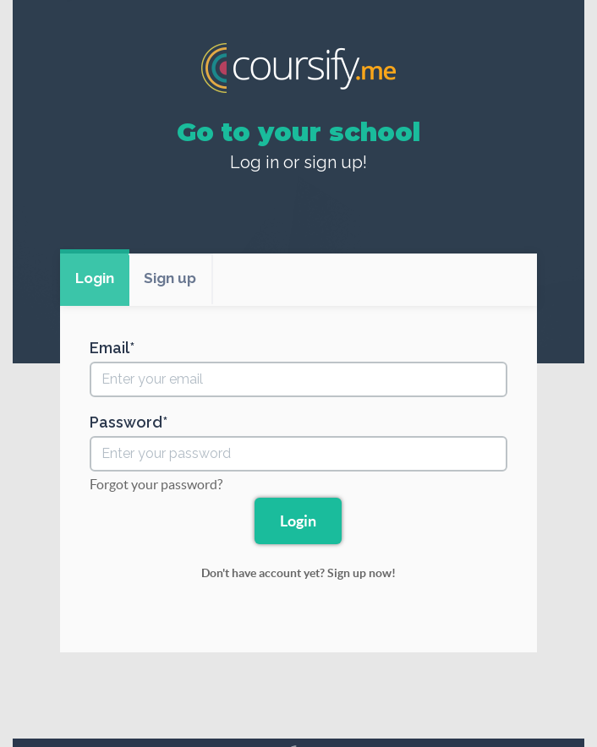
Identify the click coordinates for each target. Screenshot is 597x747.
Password (126, 422)
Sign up (170, 278)
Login (94, 278)
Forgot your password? (156, 484)
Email (109, 348)
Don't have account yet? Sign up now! (298, 573)
